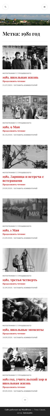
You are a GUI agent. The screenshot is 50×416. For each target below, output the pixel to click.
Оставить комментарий (25, 85)
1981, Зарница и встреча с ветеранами (23, 178)
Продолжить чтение (14, 81)
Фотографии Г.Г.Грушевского (17, 73)
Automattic (28, 413)
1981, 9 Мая (11, 127)
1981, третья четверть (20, 280)
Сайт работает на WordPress (18, 409)
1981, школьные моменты (23, 329)
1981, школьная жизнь (20, 77)
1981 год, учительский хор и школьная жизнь (25, 381)
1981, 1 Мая (11, 230)
